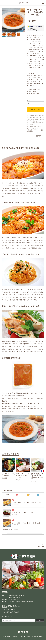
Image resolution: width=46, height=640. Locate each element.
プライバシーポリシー (9, 610)
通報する (38, 136)
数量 (28, 100)
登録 (40, 620)
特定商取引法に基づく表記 (11, 612)
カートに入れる (36, 110)
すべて (7, 495)
